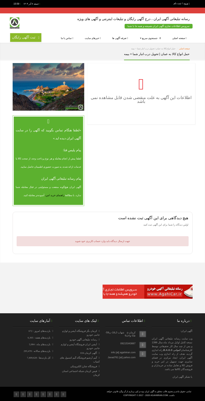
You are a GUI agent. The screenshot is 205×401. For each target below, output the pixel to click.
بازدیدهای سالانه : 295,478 (37, 351)
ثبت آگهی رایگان (26, 37)
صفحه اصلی (179, 38)
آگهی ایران (186, 357)
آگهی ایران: (186, 331)
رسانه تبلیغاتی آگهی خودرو (83, 339)
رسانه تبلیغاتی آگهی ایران (166, 338)
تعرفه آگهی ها (120, 38)
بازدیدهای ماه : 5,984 (40, 344)
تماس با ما (67, 38)
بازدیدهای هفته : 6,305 (39, 337)
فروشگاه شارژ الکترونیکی (83, 366)
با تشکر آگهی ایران (182, 376)
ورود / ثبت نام (182, 3)
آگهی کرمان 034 (88, 352)
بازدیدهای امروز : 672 (40, 331)
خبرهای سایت (93, 38)
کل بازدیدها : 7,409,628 (39, 357)
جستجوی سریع (150, 38)
